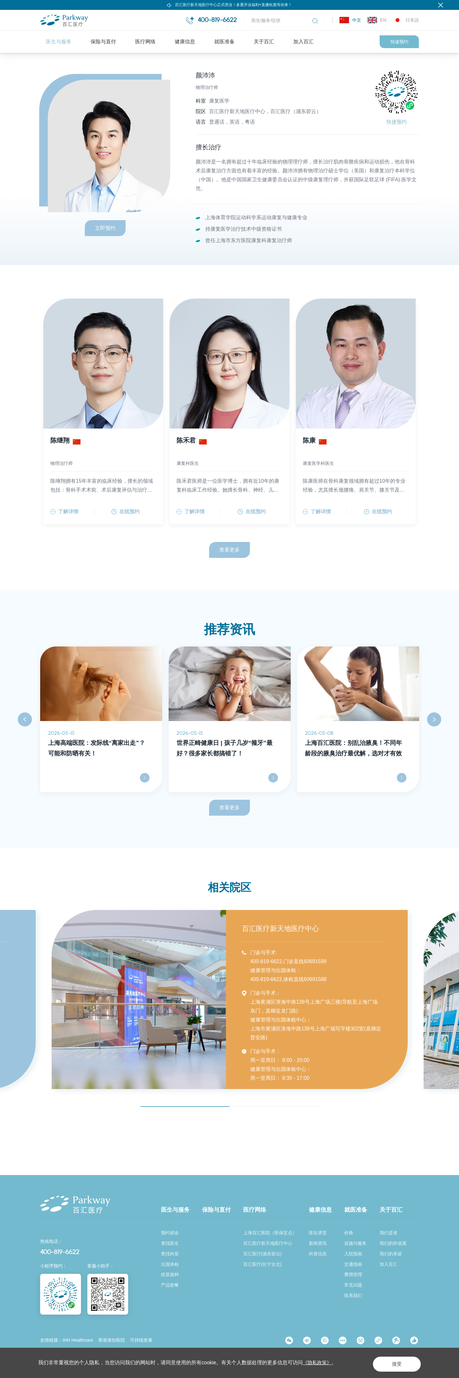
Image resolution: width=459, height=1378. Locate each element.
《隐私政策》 (318, 1362)
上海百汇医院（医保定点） (270, 1232)
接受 (390, 1362)
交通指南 (353, 1264)
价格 (348, 1232)
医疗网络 (145, 41)
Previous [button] (25, 754)
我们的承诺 (391, 1253)
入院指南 (353, 1253)
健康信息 (185, 41)
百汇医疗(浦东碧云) (262, 1253)
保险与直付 (103, 41)
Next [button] (434, 754)
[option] (101, 754)
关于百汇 (264, 41)
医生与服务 (58, 41)
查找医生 (106, 66)
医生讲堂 (318, 1232)
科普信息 (318, 1253)
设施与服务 (355, 1243)
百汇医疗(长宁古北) (262, 1264)
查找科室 (170, 1253)
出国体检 (170, 1264)
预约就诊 (170, 1232)
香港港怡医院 (111, 1340)
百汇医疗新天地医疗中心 (267, 1243)
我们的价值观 (393, 1243)
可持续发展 (141, 1340)
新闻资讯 (318, 1243)
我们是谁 (388, 1232)
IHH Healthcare (77, 1340)
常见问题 (353, 1285)
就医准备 (224, 41)
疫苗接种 (170, 1274)
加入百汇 (303, 41)
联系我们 (353, 1295)
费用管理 (353, 1274)
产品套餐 (170, 1285)
